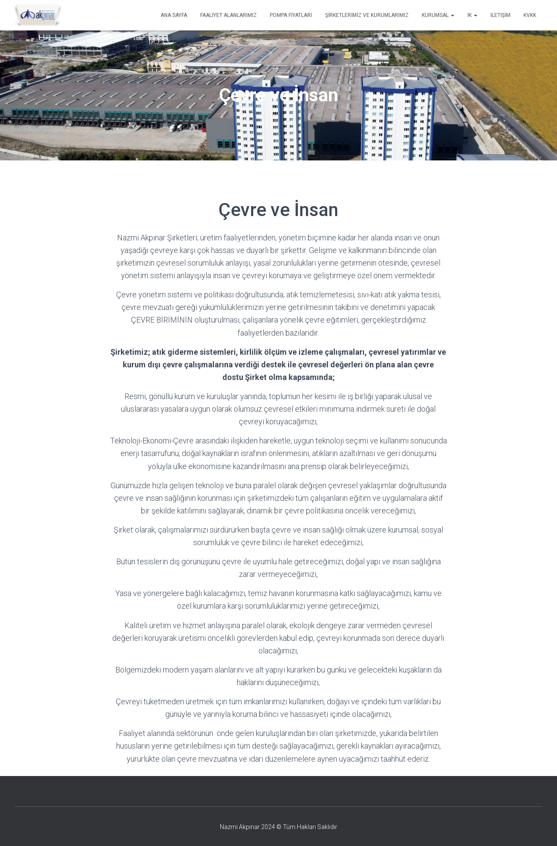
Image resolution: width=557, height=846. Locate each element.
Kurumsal (438, 15)
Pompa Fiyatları (291, 15)
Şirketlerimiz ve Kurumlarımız (367, 15)
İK (472, 15)
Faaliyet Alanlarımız (228, 15)
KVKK (529, 15)
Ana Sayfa (174, 15)
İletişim (500, 15)
